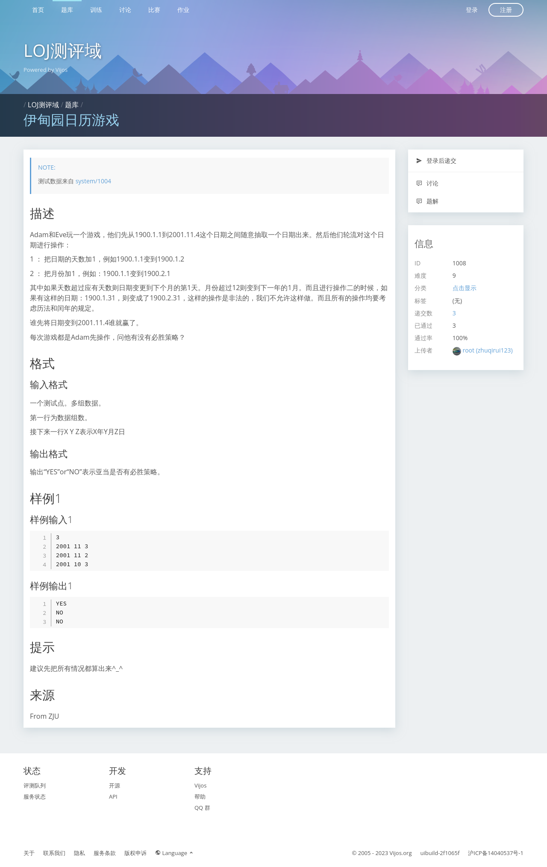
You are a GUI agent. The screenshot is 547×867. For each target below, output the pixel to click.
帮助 (200, 796)
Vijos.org (401, 853)
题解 (427, 201)
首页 (38, 10)
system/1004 (93, 181)
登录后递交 (436, 160)
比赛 (154, 10)
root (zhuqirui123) (487, 350)
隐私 (79, 853)
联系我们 (54, 853)
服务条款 (105, 853)
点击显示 (464, 288)
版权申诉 (135, 853)
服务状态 (35, 796)
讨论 (125, 10)
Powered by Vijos (46, 69)
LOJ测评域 (63, 50)
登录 (472, 10)
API (113, 796)
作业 (183, 10)
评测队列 (35, 785)
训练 (96, 10)
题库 (67, 10)
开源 (114, 785)
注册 (506, 10)
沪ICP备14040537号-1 (495, 853)
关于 (29, 853)
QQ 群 (202, 807)
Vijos (200, 785)
